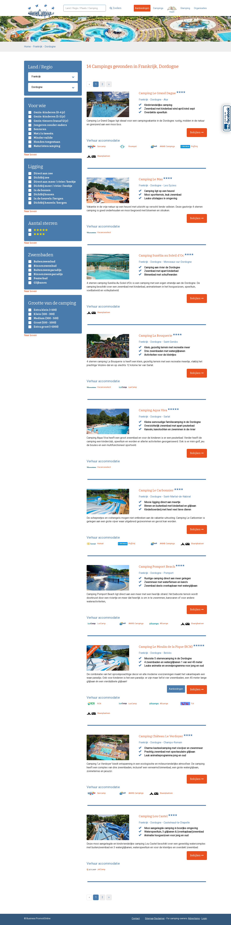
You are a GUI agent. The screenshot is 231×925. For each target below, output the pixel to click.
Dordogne (50, 46)
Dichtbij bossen (44, 194)
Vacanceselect (99, 232)
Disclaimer (159, 918)
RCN (94, 703)
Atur (166, 99)
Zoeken (115, 8)
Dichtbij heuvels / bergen (50, 202)
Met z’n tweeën (43, 133)
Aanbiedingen (142, 8)
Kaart (172, 9)
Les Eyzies (170, 185)
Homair (95, 543)
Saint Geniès (171, 341)
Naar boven (30, 154)
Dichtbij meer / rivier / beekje (53, 186)
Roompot (127, 146)
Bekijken (197, 132)
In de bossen (42, 190)
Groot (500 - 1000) (45, 322)
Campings (158, 8)
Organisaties (200, 8)
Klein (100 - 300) (44, 314)
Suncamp (96, 146)
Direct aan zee (43, 173)
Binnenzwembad (45, 265)
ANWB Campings (162, 146)
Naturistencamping (47, 146)
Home (27, 46)
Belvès (167, 652)
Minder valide (43, 137)
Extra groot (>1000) (46, 326)
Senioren (40, 129)
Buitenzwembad (44, 261)
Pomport (168, 572)
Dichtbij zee (41, 177)
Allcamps (158, 623)
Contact (136, 918)
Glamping (185, 8)
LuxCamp (127, 387)
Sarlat (167, 416)
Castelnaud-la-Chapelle (177, 822)
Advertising (194, 918)
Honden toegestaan (47, 141)
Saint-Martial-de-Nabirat (177, 496)
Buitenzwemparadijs (47, 270)
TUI (187, 703)
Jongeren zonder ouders (50, 125)
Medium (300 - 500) (46, 318)
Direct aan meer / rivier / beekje (55, 181)
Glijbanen (40, 282)
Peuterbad (41, 278)
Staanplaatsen (98, 156)
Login (204, 918)
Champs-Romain (173, 742)
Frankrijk (37, 46)
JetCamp (96, 869)
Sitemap (149, 918)
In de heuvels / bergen (48, 198)
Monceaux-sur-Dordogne (178, 261)
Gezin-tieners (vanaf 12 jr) (51, 121)
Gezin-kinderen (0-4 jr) (49, 112)
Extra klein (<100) (45, 310)
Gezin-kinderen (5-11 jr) (49, 116)
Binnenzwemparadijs (48, 274)
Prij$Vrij (189, 146)
